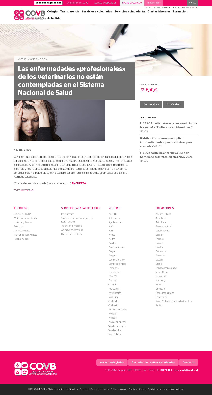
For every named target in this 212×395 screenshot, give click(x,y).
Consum (160, 235)
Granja (159, 264)
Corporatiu (113, 268)
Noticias (114, 208)
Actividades (114, 218)
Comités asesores (22, 231)
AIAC (110, 226)
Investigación (114, 293)
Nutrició (159, 285)
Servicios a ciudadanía (130, 11)
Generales (151, 104)
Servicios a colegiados (97, 11)
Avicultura (161, 222)
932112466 (166, 370)
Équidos (112, 280)
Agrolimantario (115, 222)
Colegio (52, 11)
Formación (180, 11)
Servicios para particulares (80, 208)
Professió (112, 318)
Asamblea (160, 218)
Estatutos (18, 226)
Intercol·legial (162, 272)
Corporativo (114, 272)
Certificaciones (163, 231)
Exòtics (159, 247)
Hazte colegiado (132, 3)
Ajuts (110, 231)
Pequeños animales (117, 309)
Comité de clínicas (117, 264)
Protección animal (117, 322)
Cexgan (112, 251)
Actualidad (54, 18)
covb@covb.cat (189, 370)
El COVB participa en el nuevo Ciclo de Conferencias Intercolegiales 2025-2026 (166, 157)
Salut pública (114, 334)
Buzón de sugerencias (48, 3)
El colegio (21, 208)
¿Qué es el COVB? (22, 214)
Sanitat (159, 305)
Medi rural (113, 297)
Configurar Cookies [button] (137, 389)
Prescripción (161, 297)
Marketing (160, 280)
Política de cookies (119, 389)
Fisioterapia (161, 251)
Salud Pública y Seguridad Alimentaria (174, 301)
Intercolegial (114, 289)
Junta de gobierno (22, 222)
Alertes (111, 239)
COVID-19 (112, 276)
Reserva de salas (21, 239)
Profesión (173, 104)
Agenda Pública (163, 214)
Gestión (159, 260)
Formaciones (165, 208)
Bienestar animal (116, 247)
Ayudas (112, 243)
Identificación (67, 214)
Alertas (111, 235)
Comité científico (116, 260)
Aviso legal (85, 389)
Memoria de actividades (25, 235)
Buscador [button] (153, 3)
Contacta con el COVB (77, 3)
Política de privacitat (100, 389)
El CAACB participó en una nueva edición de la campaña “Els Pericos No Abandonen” (168, 127)
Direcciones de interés (71, 234)
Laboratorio (161, 276)
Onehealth (113, 301)
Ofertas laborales (158, 11)
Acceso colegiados (105, 3)
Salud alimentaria (116, 326)
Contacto (188, 362)
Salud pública (115, 330)
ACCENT (112, 214)
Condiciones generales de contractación (166, 389)
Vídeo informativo (23, 190)
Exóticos (160, 243)
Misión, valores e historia (25, 218)
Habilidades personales (166, 268)
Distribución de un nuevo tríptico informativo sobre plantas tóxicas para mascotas (166, 142)
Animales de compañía (72, 230)
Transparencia (69, 11)
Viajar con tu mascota (71, 226)
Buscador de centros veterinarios (153, 362)
